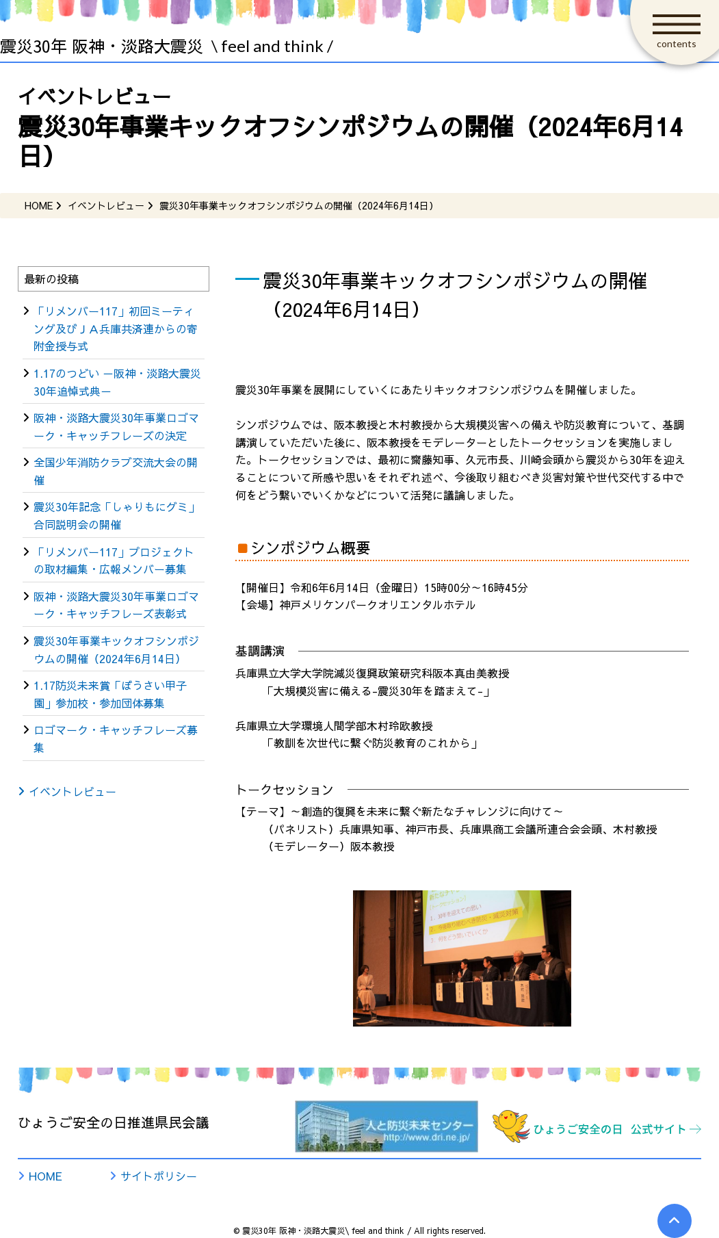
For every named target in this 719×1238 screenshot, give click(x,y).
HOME (45, 1175)
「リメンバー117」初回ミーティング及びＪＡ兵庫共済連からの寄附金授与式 (116, 328)
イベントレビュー (72, 791)
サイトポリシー (158, 1175)
